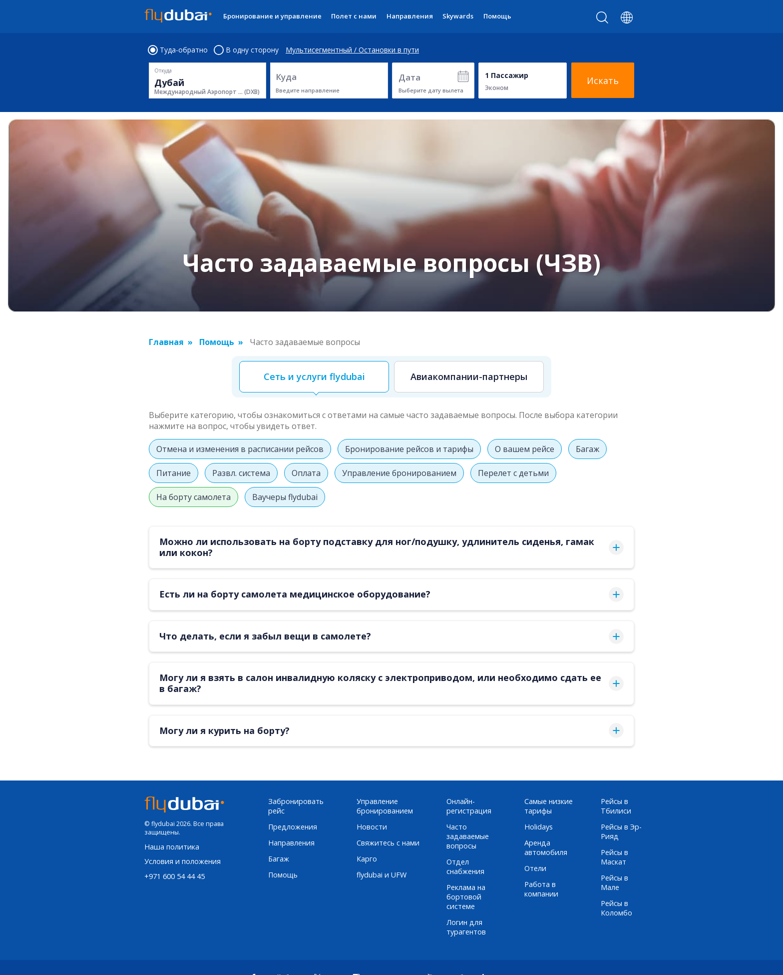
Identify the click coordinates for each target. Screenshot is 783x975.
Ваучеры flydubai (285, 497)
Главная (166, 342)
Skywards (457, 16)
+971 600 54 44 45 (174, 876)
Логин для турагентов (466, 927)
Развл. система (241, 473)
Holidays (538, 827)
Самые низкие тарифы (548, 806)
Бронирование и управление (272, 16)
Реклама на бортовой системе (465, 896)
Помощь (497, 16)
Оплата (306, 473)
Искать (603, 80)
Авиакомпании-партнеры (468, 376)
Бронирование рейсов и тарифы (409, 449)
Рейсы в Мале (614, 882)
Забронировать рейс (296, 806)
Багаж (587, 449)
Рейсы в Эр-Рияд (621, 831)
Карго (367, 859)
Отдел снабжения (465, 866)
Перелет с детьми (513, 473)
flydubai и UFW (381, 875)
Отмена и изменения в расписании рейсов (240, 449)
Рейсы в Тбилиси (616, 806)
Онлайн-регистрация (468, 806)
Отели (535, 868)
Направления (410, 16)
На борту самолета (193, 497)
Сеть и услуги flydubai (314, 376)
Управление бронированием (399, 473)
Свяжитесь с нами (388, 843)
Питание (173, 473)
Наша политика (171, 847)
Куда (286, 76)
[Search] (602, 19)
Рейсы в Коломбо (616, 908)
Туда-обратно (178, 50)
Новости (372, 827)
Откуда (163, 70)
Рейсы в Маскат (614, 857)
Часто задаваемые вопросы (467, 836)
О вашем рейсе (524, 449)
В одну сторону (247, 50)
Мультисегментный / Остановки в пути (352, 50)
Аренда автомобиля (545, 847)
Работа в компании (541, 889)
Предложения (292, 827)
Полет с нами (354, 16)
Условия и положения (182, 861)
